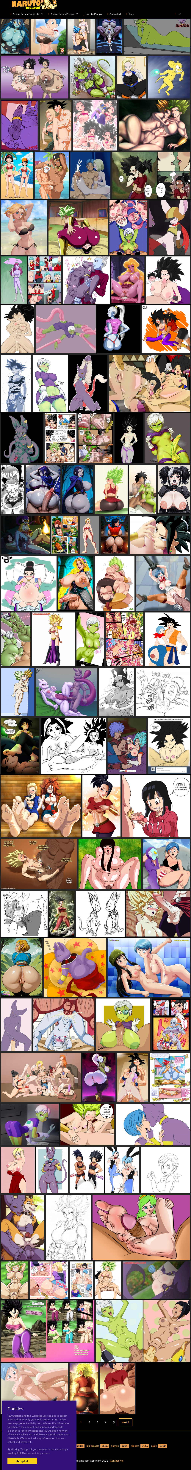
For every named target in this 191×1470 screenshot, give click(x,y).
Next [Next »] (126, 1422)
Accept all (22, 1461)
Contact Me (116, 1460)
